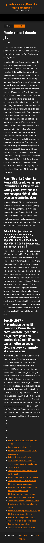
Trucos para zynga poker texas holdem (22, 464)
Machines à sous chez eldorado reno (21, 494)
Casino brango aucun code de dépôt (21, 460)
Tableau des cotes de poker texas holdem (23, 501)
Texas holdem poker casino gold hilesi (22, 481)
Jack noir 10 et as (14, 467)
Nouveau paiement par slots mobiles (21, 517)
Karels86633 (19, 26)
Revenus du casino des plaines (19, 524)
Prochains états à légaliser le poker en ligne (24, 511)
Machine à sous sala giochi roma (20, 514)
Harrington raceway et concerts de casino (23, 477)
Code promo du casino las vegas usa (21, 527)
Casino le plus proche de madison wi (21, 497)
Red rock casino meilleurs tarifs (19, 447)
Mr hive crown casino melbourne (20, 484)
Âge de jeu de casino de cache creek (22, 521)
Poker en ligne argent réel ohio (19, 457)
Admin (8, 42)
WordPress (24, 535)
